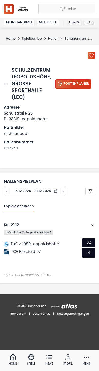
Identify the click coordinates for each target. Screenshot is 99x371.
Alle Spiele (48, 22)
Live (74, 22)
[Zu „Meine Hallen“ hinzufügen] (91, 55)
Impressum (18, 313)
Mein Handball (19, 22)
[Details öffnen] (92, 225)
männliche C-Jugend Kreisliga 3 (28, 232)
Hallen (53, 39)
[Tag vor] (63, 191)
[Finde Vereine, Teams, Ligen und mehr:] (66, 9)
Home (11, 39)
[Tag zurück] (7, 191)
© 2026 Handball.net (31, 306)
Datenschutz (41, 313)
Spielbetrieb (32, 39)
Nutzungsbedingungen (73, 313)
